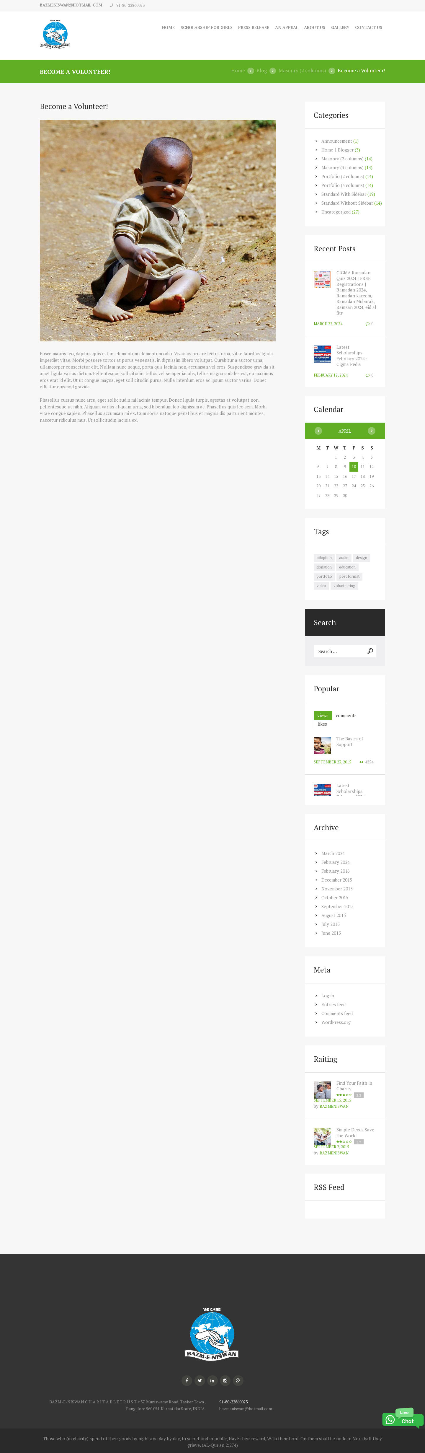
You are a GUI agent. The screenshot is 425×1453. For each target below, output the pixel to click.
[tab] (323, 715)
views (322, 715)
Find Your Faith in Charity (354, 1086)
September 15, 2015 (332, 1100)
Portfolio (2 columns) (342, 176)
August (333, 915)
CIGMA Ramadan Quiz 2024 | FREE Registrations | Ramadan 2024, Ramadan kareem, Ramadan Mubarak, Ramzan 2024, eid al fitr (356, 292)
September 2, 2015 (331, 1146)
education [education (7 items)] (347, 567)
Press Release (252, 27)
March (333, 853)
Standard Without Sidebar (347, 203)
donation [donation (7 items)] (324, 567)
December (336, 880)
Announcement (336, 141)
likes (322, 724)
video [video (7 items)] (321, 585)
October (334, 897)
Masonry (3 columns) (342, 167)
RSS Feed (329, 1187)
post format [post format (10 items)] (349, 576)
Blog (261, 70)
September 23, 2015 (332, 762)
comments (346, 715)
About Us (313, 27)
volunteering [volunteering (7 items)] (344, 585)
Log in (327, 995)
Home (163, 27)
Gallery (339, 27)
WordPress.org (336, 1022)
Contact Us (368, 27)
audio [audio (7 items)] (344, 557)
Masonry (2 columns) (302, 70)
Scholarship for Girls (203, 27)
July (330, 924)
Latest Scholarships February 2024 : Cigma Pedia (352, 355)
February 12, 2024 (331, 374)
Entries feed (333, 1004)
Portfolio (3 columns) (342, 185)
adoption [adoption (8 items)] (324, 557)
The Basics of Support (349, 741)
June (331, 933)
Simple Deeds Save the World (355, 1132)
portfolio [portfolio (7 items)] (324, 576)
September (337, 906)
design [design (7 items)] (361, 557)
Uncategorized (336, 211)
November (337, 889)
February (335, 862)
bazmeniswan (334, 1106)
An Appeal (285, 27)
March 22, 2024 (328, 323)
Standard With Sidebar (343, 194)
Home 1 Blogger (337, 149)
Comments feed (337, 1013)
